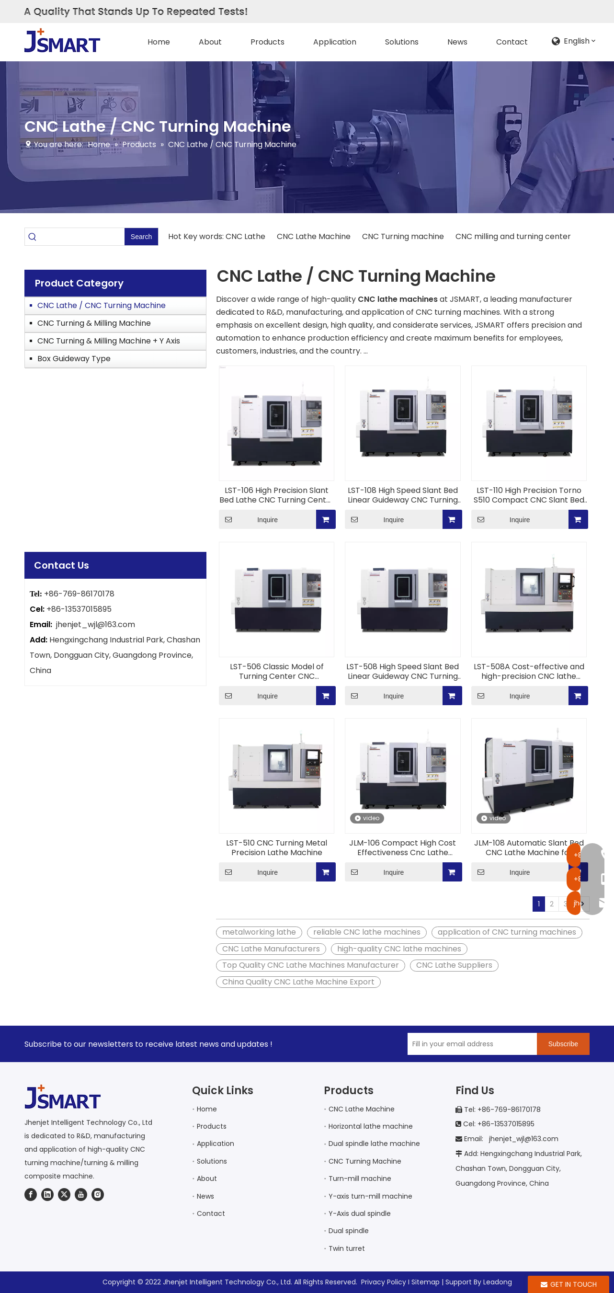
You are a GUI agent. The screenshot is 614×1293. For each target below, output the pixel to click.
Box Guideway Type (74, 358)
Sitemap (425, 1282)
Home (207, 1109)
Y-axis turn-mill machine (370, 1196)
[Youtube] (81, 1194)
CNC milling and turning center (512, 236)
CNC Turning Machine (365, 1161)
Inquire (248, 519)
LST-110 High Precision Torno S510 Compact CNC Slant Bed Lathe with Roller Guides (529, 495)
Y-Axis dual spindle (360, 1213)
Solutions (212, 1161)
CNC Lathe (246, 236)
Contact (211, 1213)
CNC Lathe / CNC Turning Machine (101, 305)
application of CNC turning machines (507, 932)
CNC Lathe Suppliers (454, 965)
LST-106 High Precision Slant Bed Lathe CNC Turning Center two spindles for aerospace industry (276, 495)
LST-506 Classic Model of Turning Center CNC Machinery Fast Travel (277, 671)
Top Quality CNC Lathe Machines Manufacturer (310, 965)
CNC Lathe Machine (314, 236)
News (205, 1196)
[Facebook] (30, 1194)
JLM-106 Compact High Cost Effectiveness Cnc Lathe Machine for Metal (402, 848)
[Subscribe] (563, 1044)
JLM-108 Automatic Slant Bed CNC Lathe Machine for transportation (529, 848)
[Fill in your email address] (470, 1044)
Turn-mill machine (360, 1178)
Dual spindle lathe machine (374, 1143)
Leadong (497, 1282)
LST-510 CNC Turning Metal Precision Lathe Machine (276, 848)
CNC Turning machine (403, 236)
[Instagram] (97, 1194)
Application (215, 1143)
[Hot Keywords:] (141, 236)
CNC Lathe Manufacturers (271, 948)
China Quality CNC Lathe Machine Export (298, 981)
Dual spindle (349, 1231)
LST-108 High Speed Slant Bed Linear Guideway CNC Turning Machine (403, 495)
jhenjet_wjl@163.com (95, 624)
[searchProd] (82, 236)
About (207, 1178)
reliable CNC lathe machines (367, 932)
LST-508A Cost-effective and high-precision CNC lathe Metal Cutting (529, 671)
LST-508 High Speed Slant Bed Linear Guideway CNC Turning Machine (402, 671)
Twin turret (347, 1248)
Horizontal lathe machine (371, 1126)
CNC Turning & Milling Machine (94, 323)
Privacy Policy (383, 1282)
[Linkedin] (47, 1194)
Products (212, 1126)
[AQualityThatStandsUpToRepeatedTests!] (135, 11)
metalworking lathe (259, 932)
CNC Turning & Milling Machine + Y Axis (108, 340)
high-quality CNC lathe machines (399, 948)
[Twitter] (64, 1194)
